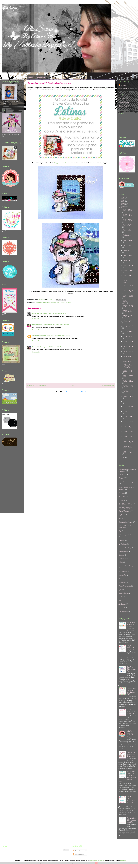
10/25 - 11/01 (127, 245)
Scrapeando (122, 608)
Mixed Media (122, 496)
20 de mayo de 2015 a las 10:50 (56, 324)
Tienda (71, 91)
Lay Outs (121, 515)
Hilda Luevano (37, 324)
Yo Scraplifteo (123, 571)
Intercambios (122, 575)
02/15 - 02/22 (128, 427)
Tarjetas (68, 302)
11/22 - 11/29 (127, 225)
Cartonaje (121, 555)
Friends (121, 600)
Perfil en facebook (124, 106)
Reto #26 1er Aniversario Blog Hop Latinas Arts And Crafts (131, 626)
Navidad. (121, 500)
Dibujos (121, 562)
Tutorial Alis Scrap (124, 511)
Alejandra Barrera (38, 335)
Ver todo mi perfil (124, 88)
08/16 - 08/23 (128, 291)
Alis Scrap (9, 8)
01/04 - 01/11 (127, 452)
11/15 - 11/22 (127, 230)
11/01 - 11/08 (127, 240)
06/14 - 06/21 (128, 336)
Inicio (73, 385)
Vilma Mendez (37, 313)
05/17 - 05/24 (127, 357)
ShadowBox (122, 559)
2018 (123, 198)
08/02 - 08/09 (125, 302)
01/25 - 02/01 (128, 442)
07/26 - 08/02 (128, 306)
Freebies (121, 597)
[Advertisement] (10, 481)
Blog (100, 89)
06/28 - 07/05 (128, 326)
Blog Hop (121, 493)
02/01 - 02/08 (128, 437)
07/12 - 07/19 (127, 316)
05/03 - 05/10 (128, 376)
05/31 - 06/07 (128, 346)
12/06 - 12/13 (127, 215)
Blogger (123, 860)
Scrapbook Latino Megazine (127, 566)
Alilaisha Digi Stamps (125, 548)
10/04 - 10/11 (127, 260)
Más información (102, 863)
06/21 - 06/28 (128, 331)
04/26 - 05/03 (128, 381)
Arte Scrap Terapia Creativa (127, 535)
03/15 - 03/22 (128, 406)
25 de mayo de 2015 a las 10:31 (57, 335)
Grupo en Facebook (124, 102)
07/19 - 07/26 (127, 311)
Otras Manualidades (125, 586)
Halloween (122, 540)
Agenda (121, 589)
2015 (123, 207)
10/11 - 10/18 (127, 255)
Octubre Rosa (122, 582)
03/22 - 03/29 (128, 401)
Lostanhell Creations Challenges (125, 526)
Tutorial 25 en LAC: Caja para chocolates (131, 820)
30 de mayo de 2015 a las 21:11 (49, 347)
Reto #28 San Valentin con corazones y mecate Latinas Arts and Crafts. (127, 776)
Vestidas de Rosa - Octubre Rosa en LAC (131, 711)
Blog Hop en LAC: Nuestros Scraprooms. (131, 648)
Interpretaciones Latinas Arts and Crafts (49, 302)
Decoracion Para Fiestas (126, 522)
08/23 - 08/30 (128, 286)
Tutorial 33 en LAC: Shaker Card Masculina (127, 364)
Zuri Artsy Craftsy (124, 507)
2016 (123, 204)
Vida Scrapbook (123, 611)
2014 (123, 458)
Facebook (89, 89)
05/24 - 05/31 (128, 351)
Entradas (77, 851)
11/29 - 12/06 (127, 220)
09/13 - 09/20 (128, 276)
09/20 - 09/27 (128, 271)
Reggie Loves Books (61, 163)
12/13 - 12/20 (127, 210)
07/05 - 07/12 (127, 321)
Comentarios (78, 854)
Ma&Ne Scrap (123, 579)
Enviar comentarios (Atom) (76, 392)
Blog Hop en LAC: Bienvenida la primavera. (131, 799)
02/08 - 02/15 (128, 432)
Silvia (34, 347)
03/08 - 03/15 (128, 411)
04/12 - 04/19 (127, 391)
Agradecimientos (123, 551)
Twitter (107, 89)
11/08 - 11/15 (127, 235)
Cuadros (121, 518)
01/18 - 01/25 (127, 447)
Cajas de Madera (123, 593)
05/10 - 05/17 (127, 371)
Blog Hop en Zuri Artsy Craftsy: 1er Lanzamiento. (131, 734)
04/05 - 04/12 (128, 396)
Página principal (123, 98)
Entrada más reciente (36, 385)
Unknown (124, 85)
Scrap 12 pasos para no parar (127, 482)
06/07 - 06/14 (128, 341)
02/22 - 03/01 (128, 421)
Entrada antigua (107, 385)
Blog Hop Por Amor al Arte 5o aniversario (131, 754)
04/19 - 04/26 (128, 386)
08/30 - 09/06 (125, 282)
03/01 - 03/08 (128, 416)
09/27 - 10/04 (128, 266)
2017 (123, 201)
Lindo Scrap (122, 604)
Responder (36, 318)
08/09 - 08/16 (128, 296)
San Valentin (123, 544)
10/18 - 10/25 (127, 250)
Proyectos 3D (122, 474)
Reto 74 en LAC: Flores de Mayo (131, 669)
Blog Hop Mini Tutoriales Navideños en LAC (131, 691)
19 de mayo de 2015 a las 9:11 (54, 313)
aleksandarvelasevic (97, 860)
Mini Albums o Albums (125, 504)
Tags (120, 531)
